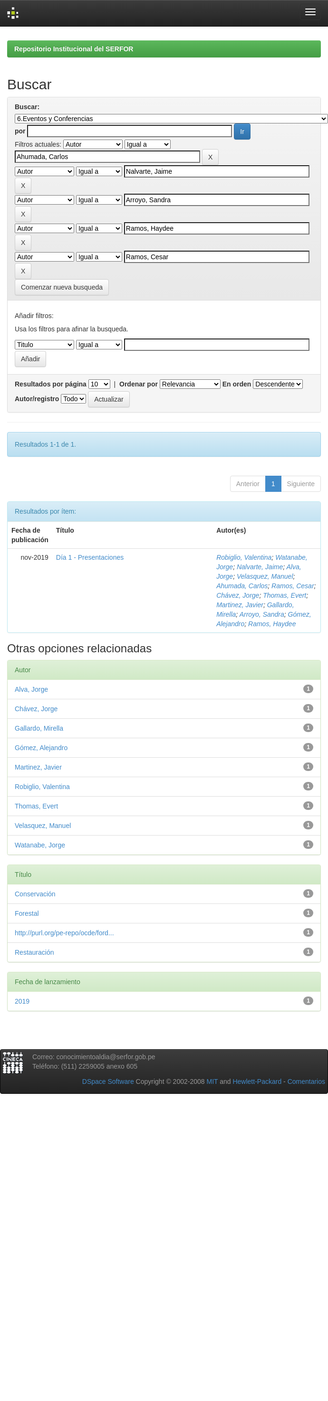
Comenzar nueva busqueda (62, 287)
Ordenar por (138, 384)
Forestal (27, 913)
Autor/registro (37, 399)
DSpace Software (108, 1081)
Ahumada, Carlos (242, 586)
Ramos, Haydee (272, 624)
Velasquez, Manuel (265, 576)
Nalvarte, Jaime (260, 567)
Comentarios (306, 1081)
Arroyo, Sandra (262, 614)
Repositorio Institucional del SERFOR (73, 49)
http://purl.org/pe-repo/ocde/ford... (64, 933)
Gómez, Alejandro (41, 748)
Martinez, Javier (239, 605)
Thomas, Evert (284, 595)
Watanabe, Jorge (40, 845)
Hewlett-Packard (256, 1081)
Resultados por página (51, 384)
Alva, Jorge (31, 689)
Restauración (34, 952)
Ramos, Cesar (292, 586)
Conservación (35, 894)
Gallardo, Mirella (39, 728)
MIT (212, 1081)
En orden (236, 384)
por (20, 131)
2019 (22, 1001)
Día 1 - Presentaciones (90, 557)
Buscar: (27, 107)
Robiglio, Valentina (243, 557)
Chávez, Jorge (237, 595)
